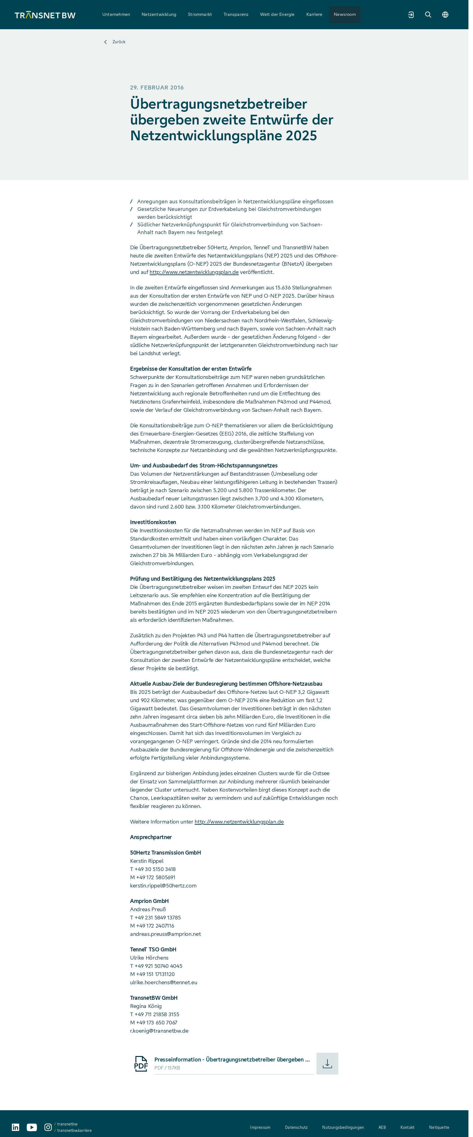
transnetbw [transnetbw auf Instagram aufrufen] (67, 1124)
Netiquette (439, 1127)
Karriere (314, 14)
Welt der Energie (277, 14)
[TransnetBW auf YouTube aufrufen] (31, 1127)
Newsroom (345, 14)
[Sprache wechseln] (445, 15)
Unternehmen (116, 14)
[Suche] (428, 15)
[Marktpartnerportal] (411, 15)
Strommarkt (200, 14)
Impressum (260, 1127)
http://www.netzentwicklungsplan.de (194, 272)
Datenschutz (296, 1127)
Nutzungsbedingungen (343, 1127)
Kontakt (408, 1127)
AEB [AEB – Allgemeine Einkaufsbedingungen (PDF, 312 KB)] (382, 1127)
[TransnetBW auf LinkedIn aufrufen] (15, 1127)
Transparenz (236, 14)
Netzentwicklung (159, 14)
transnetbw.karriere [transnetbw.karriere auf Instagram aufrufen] (74, 1130)
